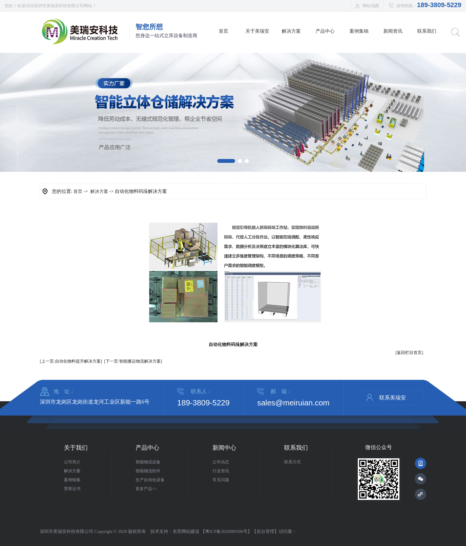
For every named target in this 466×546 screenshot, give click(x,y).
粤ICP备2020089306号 (226, 531)
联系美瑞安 (392, 398)
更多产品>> (146, 489)
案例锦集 (72, 480)
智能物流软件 (148, 471)
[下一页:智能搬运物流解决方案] (133, 361)
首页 (223, 31)
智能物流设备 (148, 462)
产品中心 (325, 31)
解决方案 (291, 31)
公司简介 (72, 462)
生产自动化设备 (150, 480)
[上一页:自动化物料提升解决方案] (71, 361)
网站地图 (371, 6)
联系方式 (292, 462)
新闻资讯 (392, 31)
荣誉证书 (72, 489)
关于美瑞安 (257, 31)
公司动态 (220, 462)
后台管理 (265, 531)
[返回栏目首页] (409, 352)
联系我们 (426, 31)
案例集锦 (359, 31)
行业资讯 (220, 471)
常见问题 (220, 480)
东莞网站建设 (186, 531)
